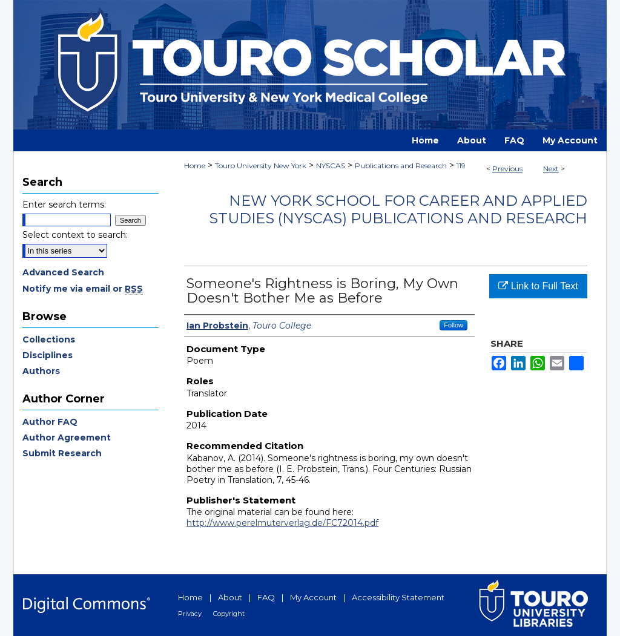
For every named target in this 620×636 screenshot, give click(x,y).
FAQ (266, 597)
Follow (453, 325)
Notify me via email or (82, 288)
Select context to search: (75, 234)
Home (194, 165)
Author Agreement (66, 437)
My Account (313, 597)
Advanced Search (63, 272)
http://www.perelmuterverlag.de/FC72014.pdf (282, 522)
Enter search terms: (64, 204)
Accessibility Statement (398, 597)
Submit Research (62, 453)
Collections (48, 339)
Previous (507, 168)
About (230, 597)
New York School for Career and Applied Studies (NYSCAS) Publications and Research (398, 209)
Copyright (229, 613)
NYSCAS (330, 165)
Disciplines (47, 355)
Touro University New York (260, 165)
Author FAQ (50, 421)
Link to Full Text (538, 286)
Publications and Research (401, 165)
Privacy (190, 613)
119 (461, 165)
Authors (41, 371)
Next (551, 168)
